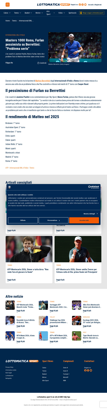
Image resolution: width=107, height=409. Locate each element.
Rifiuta (22, 220)
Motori (38, 13)
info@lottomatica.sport (70, 400)
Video (60, 13)
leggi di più (11, 230)
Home (8, 21)
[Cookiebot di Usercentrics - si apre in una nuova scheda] (90, 187)
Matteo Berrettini (42, 81)
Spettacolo (72, 13)
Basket (27, 13)
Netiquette (9, 378)
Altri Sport (48, 12)
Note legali (9, 373)
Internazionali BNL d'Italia (19, 168)
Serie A (65, 368)
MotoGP (65, 377)
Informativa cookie (11, 370)
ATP (7, 168)
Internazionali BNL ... (26, 21)
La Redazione (9, 375)
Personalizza (54, 220)
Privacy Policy (9, 367)
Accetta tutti (84, 220)
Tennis (16, 13)
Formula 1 (66, 374)
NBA (64, 380)
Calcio (6, 13)
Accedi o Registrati (94, 5)
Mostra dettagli (89, 213)
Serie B (65, 371)
